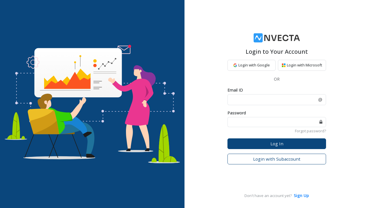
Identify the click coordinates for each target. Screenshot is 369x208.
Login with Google (251, 65)
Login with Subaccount (276, 159)
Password (236, 113)
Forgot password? (310, 130)
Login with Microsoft (302, 65)
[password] (271, 122)
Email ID (235, 90)
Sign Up (301, 195)
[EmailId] (271, 99)
